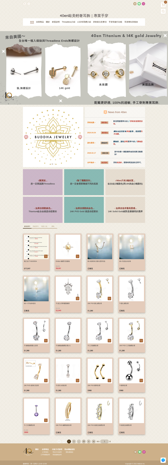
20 (84, 441)
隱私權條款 (69, 452)
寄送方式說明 (57, 452)
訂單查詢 (45, 452)
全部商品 (45, 449)
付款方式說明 (57, 449)
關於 (37, 449)
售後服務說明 (57, 454)
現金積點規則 (69, 449)
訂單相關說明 (45, 454)
